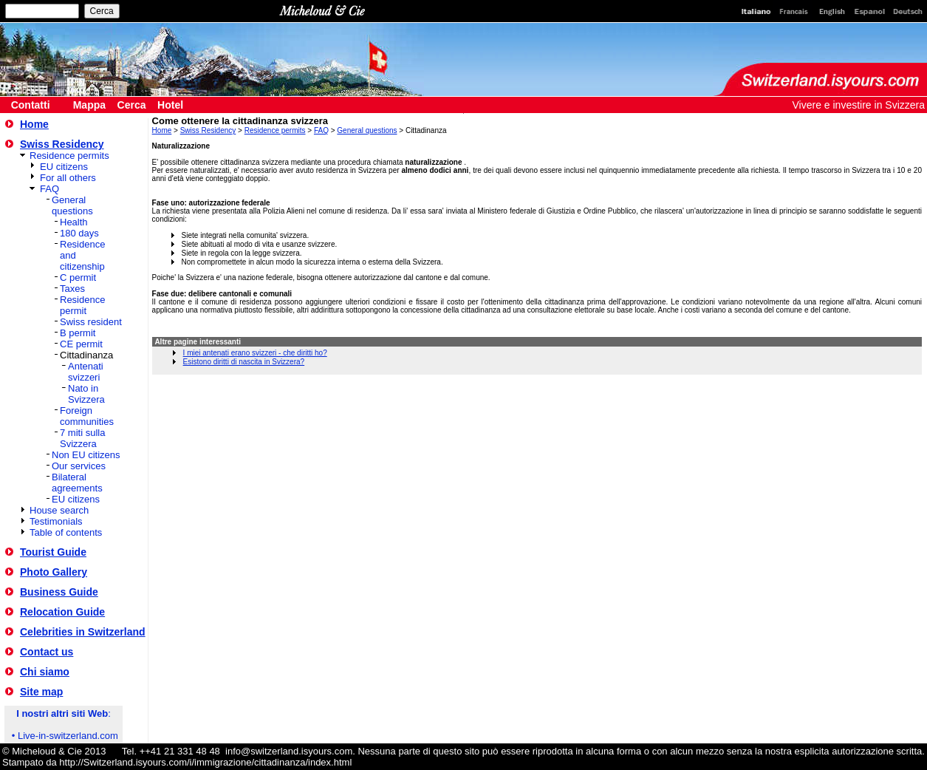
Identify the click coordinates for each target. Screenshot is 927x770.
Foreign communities (87, 416)
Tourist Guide (53, 552)
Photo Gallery (53, 572)
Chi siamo (44, 672)
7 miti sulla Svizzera (82, 438)
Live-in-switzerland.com (68, 735)
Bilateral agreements (77, 482)
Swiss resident (91, 321)
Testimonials (56, 521)
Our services (79, 465)
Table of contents (66, 532)
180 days (79, 233)
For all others (68, 177)
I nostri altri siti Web (62, 713)
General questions (72, 205)
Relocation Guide (62, 612)
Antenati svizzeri (85, 372)
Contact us (46, 652)
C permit (78, 277)
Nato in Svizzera (86, 394)
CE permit (81, 344)
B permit (77, 332)
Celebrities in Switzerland (83, 632)
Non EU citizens (86, 454)
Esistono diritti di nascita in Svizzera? (244, 362)
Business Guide (59, 592)
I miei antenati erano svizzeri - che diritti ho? (255, 353)
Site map (41, 692)
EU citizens (64, 166)
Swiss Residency (62, 144)
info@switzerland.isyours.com (288, 751)
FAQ (49, 188)
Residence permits (69, 155)
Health (74, 222)
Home (34, 124)
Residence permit (82, 305)
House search (59, 510)
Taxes (72, 288)
